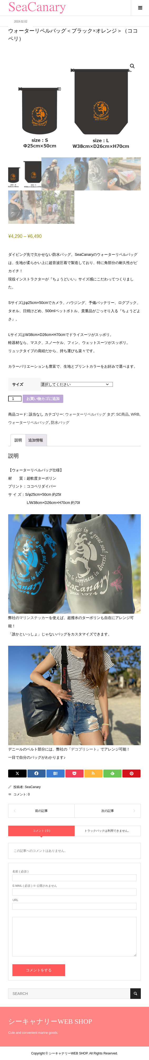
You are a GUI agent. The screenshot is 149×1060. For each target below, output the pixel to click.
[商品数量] (15, 399)
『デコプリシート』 (83, 749)
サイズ (17, 384)
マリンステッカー (34, 618)
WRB (135, 414)
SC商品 (122, 414)
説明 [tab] (18, 440)
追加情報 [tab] (35, 440)
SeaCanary (33, 787)
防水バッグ (60, 422)
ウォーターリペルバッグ (85, 414)
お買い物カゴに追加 (43, 399)
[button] (132, 66)
